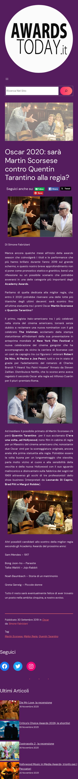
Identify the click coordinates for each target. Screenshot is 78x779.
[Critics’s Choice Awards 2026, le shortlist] (9, 731)
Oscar (45, 619)
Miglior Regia (31, 636)
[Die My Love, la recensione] (9, 710)
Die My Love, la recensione (35, 702)
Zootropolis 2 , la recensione (36, 743)
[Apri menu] (7, 79)
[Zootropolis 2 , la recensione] (9, 751)
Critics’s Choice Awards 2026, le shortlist (44, 723)
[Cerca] (66, 91)
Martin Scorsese (14, 636)
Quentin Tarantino (48, 636)
